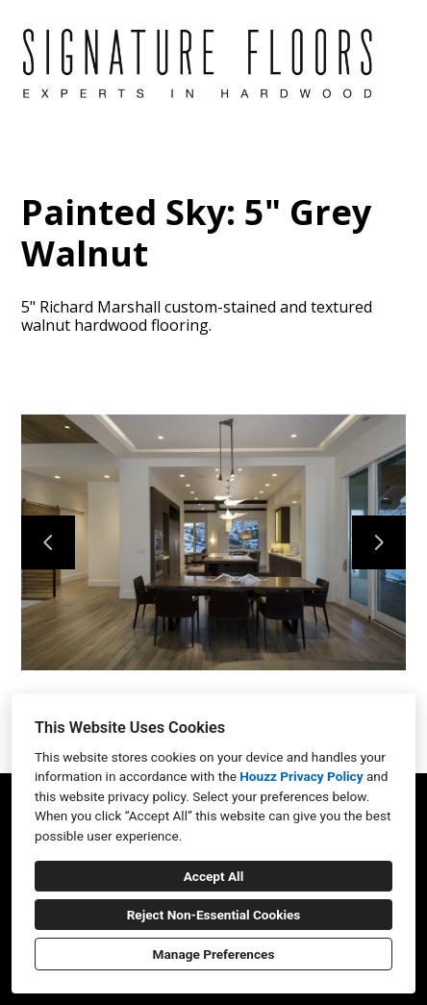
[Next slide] (379, 542)
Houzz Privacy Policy (301, 776)
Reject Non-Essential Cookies (214, 914)
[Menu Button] (396, 34)
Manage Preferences (214, 954)
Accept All (214, 876)
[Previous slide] (48, 542)
